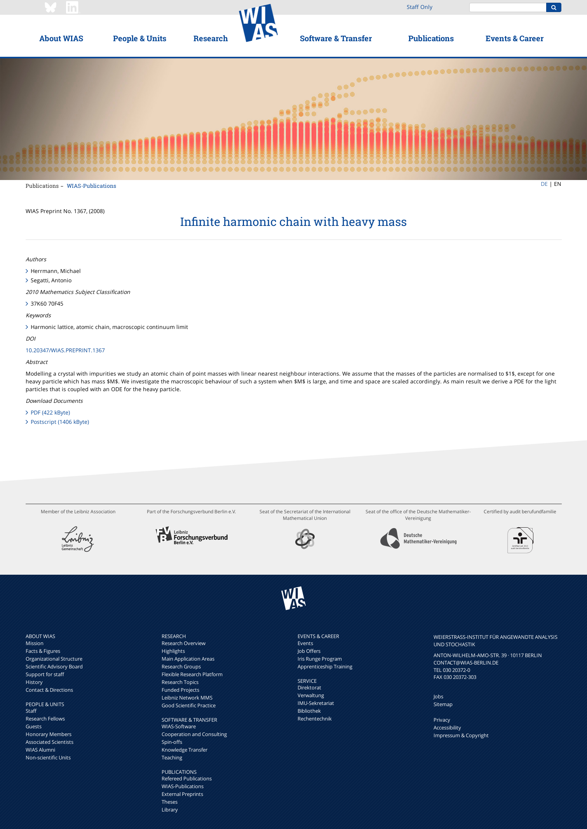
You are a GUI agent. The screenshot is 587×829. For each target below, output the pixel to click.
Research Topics (180, 682)
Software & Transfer (336, 38)
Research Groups (181, 666)
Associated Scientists (49, 741)
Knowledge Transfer (184, 749)
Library (170, 809)
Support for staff (45, 674)
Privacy (442, 719)
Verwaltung (311, 695)
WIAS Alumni (40, 749)
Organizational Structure (54, 658)
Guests (34, 726)
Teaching (172, 757)
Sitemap (443, 704)
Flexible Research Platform (192, 674)
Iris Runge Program (320, 658)
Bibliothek (309, 710)
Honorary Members (48, 734)
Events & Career (514, 38)
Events (305, 643)
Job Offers (309, 650)
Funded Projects (180, 689)
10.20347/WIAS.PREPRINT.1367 (65, 350)
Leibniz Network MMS (187, 697)
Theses (170, 801)
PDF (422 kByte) (50, 412)
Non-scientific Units (48, 757)
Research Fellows (45, 718)
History (34, 682)
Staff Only (419, 6)
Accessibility (447, 727)
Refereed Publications (187, 778)
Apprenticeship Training (325, 666)
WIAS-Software (179, 726)
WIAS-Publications (91, 185)
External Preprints (182, 794)
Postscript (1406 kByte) (60, 421)
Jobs (438, 696)
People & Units (139, 38)
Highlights (173, 650)
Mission (35, 643)
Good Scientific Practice (189, 705)
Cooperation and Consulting (194, 734)
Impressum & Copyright (461, 735)
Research (210, 38)
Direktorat (309, 687)
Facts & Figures (43, 650)
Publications (431, 38)
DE (544, 183)
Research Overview (184, 643)
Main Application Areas (188, 658)
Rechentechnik (315, 718)
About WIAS (61, 38)
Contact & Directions (49, 689)
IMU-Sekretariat (316, 703)
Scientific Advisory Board (54, 666)
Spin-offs (172, 741)
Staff (31, 710)
